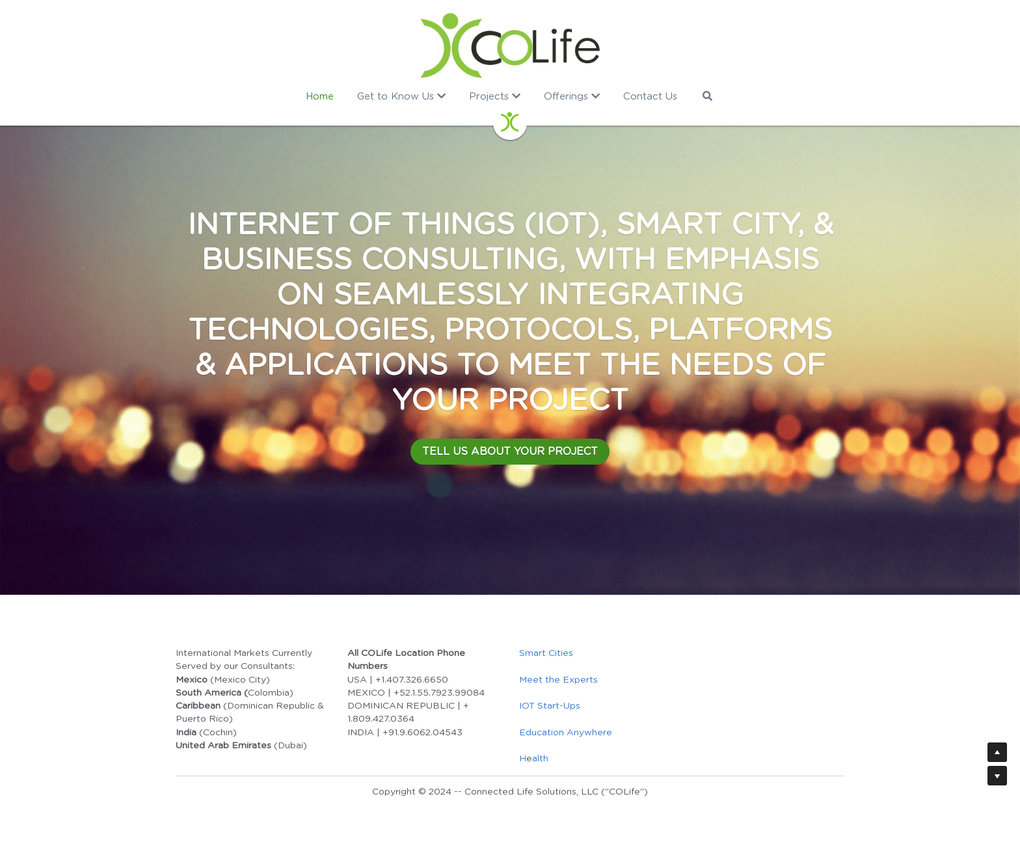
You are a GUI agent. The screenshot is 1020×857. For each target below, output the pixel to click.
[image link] (510, 45)
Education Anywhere (565, 732)
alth (540, 758)
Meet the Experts (558, 680)
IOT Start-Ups (549, 706)
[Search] (707, 96)
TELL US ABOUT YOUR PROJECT (510, 451)
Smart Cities (546, 653)
